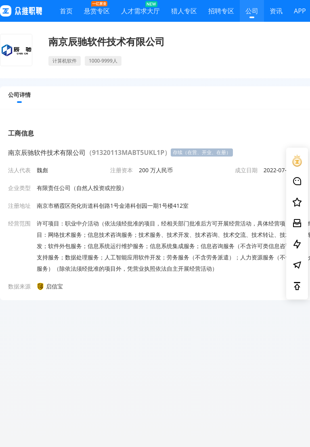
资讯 (276, 12)
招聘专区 (221, 12)
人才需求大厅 (140, 9)
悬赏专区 (97, 9)
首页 (66, 12)
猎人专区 (184, 12)
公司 (251, 12)
